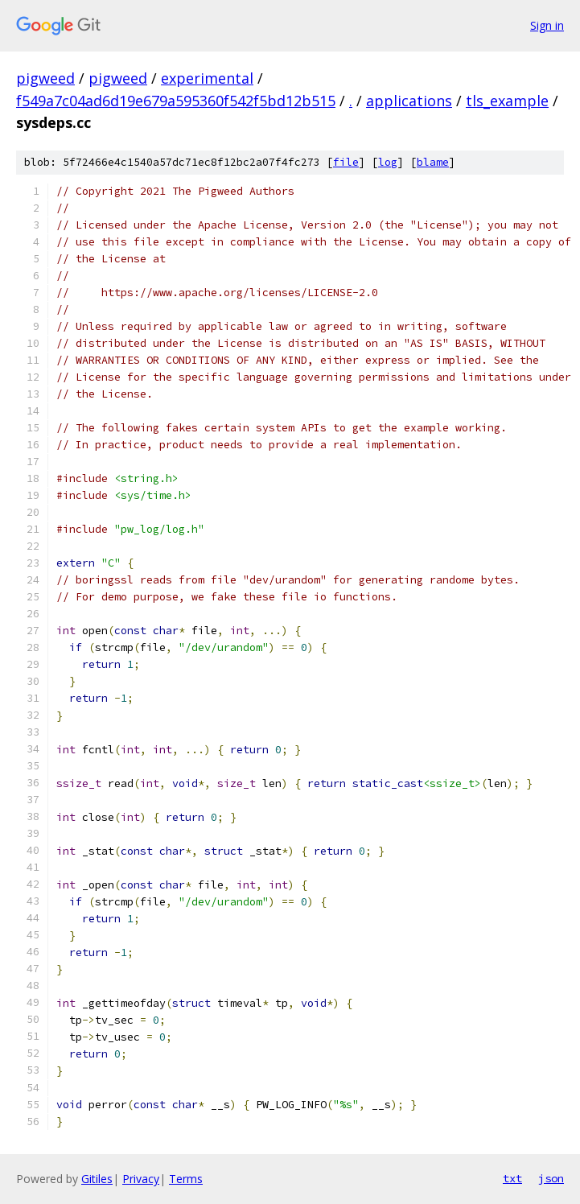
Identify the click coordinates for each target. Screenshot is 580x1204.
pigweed (45, 78)
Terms (186, 1178)
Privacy (140, 1178)
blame (433, 162)
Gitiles (97, 1178)
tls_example (507, 100)
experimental (207, 78)
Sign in (547, 25)
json (551, 1178)
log (387, 162)
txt (512, 1178)
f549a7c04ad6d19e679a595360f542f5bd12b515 (175, 100)
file (346, 162)
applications (409, 100)
